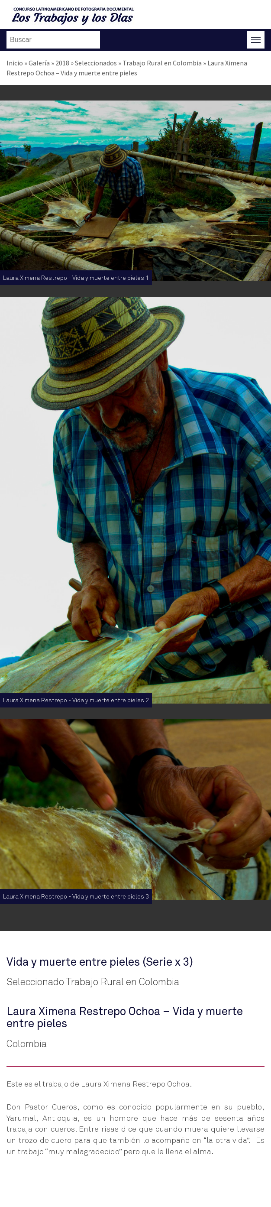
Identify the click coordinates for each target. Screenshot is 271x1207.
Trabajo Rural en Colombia (162, 62)
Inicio (14, 62)
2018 (62, 62)
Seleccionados (96, 62)
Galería (39, 62)
